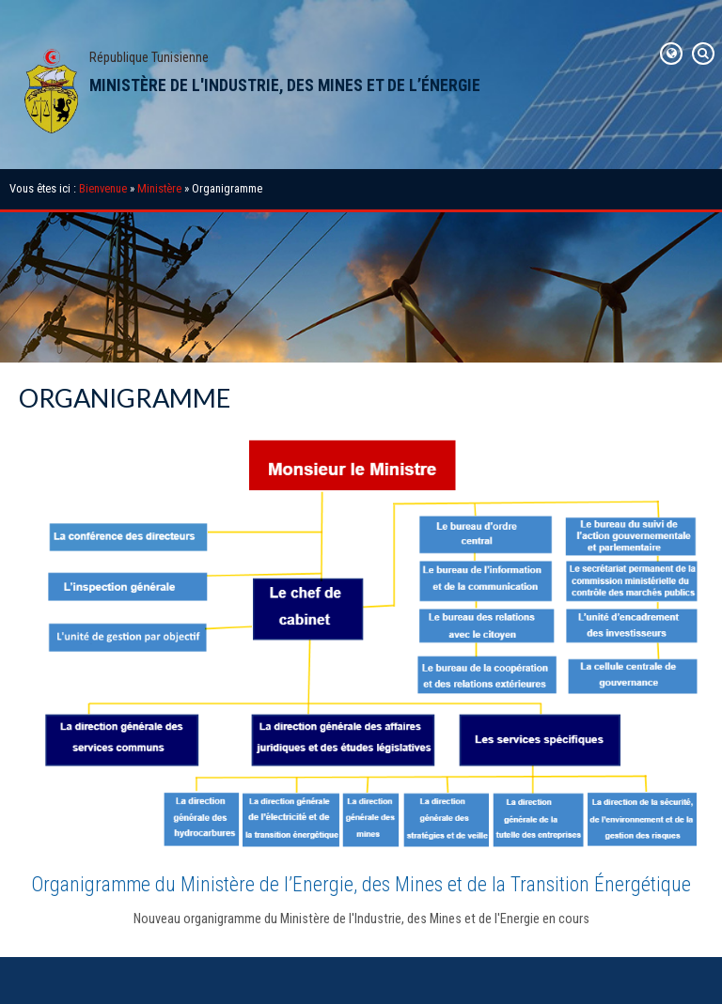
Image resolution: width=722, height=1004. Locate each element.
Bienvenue (103, 188)
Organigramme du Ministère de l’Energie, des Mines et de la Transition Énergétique (361, 884)
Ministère (159, 188)
